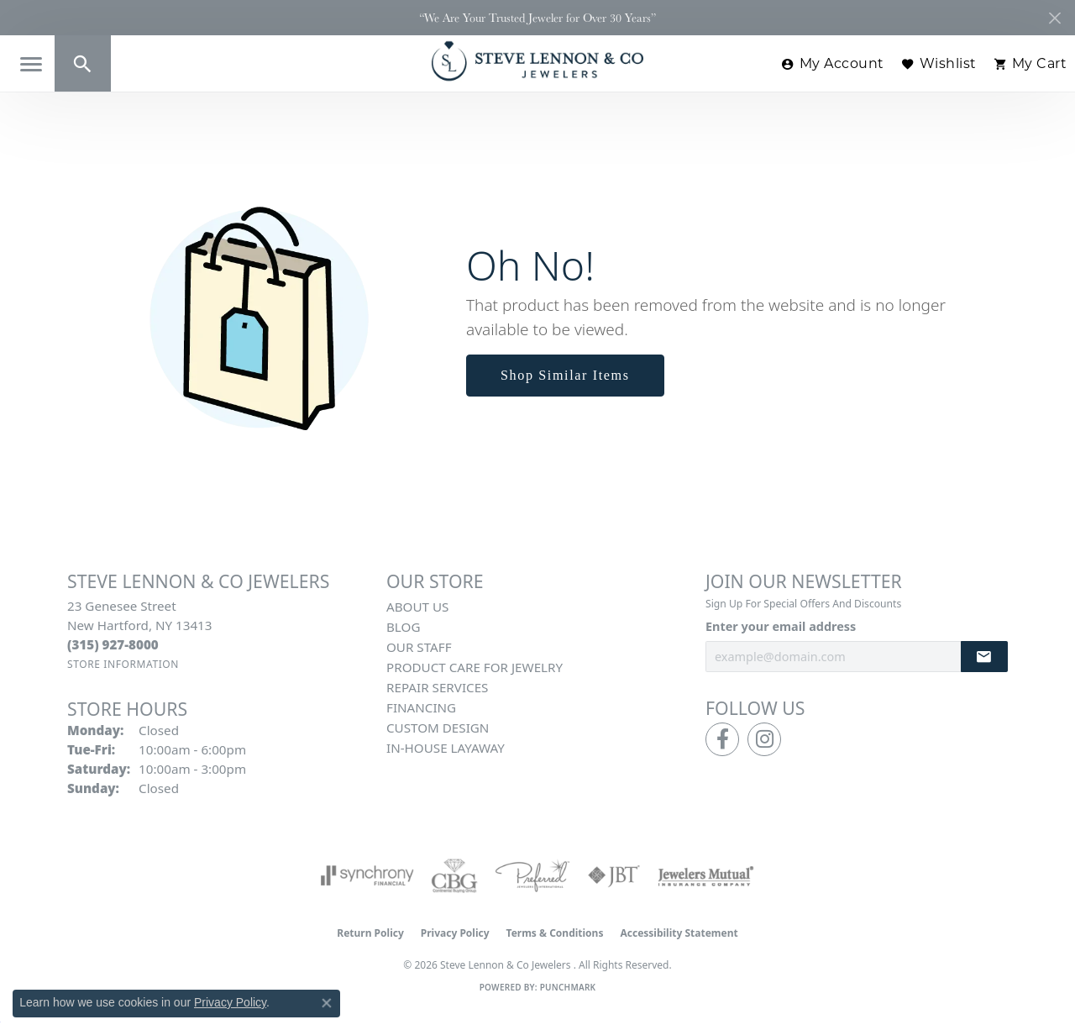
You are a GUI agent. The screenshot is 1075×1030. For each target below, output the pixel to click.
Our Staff (419, 646)
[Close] (1054, 18)
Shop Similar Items (565, 375)
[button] (83, 63)
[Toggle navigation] (31, 64)
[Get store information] (123, 664)
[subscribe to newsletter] (984, 656)
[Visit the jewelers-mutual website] (706, 875)
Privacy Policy (455, 933)
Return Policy (370, 933)
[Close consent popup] (327, 1003)
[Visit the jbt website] (614, 875)
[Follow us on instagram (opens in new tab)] (764, 739)
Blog (403, 626)
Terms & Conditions (555, 933)
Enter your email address (780, 626)
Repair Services (437, 687)
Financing (421, 707)
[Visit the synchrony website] (367, 875)
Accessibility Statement (678, 933)
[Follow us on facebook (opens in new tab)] (722, 739)
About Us (417, 606)
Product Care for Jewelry (474, 667)
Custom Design (437, 727)
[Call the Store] (113, 644)
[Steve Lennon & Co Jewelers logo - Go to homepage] (537, 61)
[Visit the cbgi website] (454, 875)
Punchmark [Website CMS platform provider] (568, 987)
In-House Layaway (445, 747)
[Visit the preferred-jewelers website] (532, 875)
